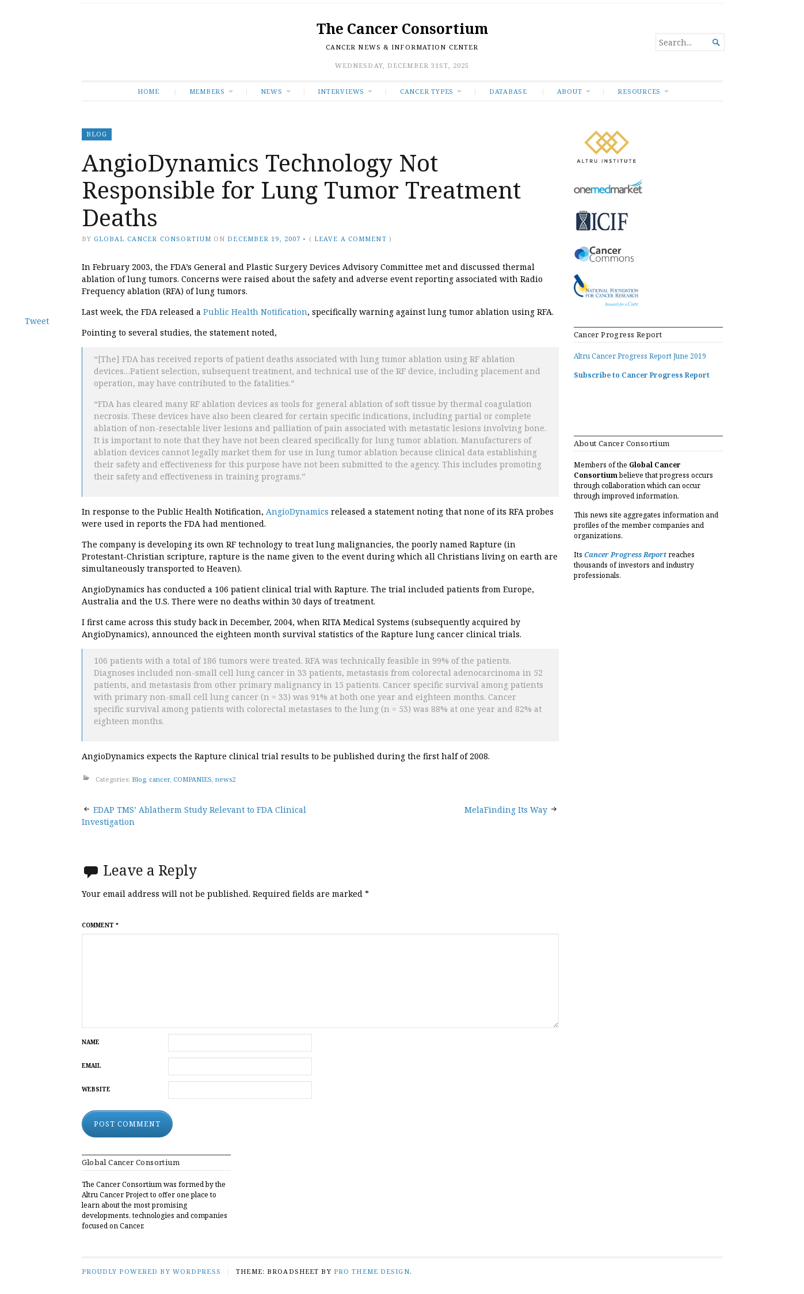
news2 (225, 779)
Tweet (37, 320)
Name (91, 1042)
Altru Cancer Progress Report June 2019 (640, 356)
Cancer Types (427, 91)
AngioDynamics (297, 511)
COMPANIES (192, 779)
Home (148, 91)
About (569, 91)
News (272, 91)
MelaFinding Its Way (505, 809)
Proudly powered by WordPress (151, 1271)
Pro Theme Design (372, 1271)
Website (96, 1089)
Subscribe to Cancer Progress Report (642, 375)
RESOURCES (639, 91)
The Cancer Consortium (402, 28)
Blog (96, 134)
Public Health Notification (255, 311)
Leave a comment (350, 238)
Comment (100, 925)
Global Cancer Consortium (152, 238)
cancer (159, 779)
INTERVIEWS (341, 91)
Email (91, 1066)
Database (508, 91)
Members (207, 91)
